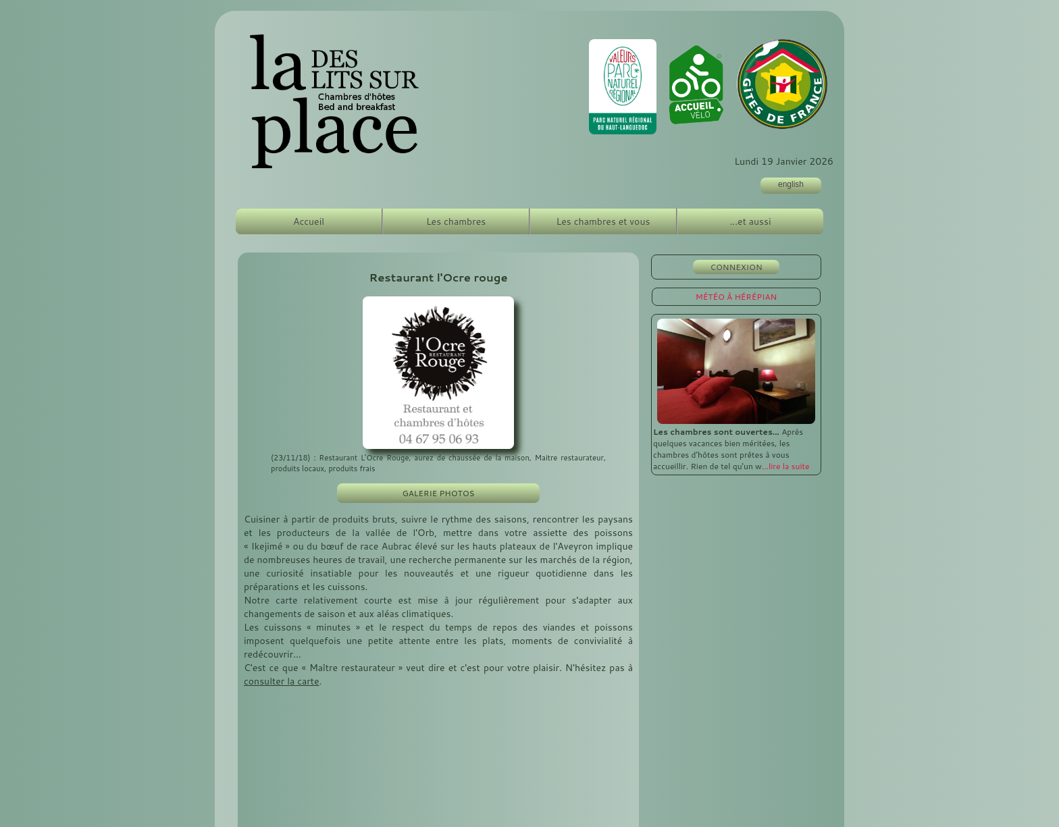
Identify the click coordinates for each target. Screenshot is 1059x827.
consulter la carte (281, 681)
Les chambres (456, 221)
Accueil (308, 221)
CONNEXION (736, 267)
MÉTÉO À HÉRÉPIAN (736, 296)
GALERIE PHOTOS (438, 493)
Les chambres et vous (603, 221)
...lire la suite (786, 466)
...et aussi (750, 221)
